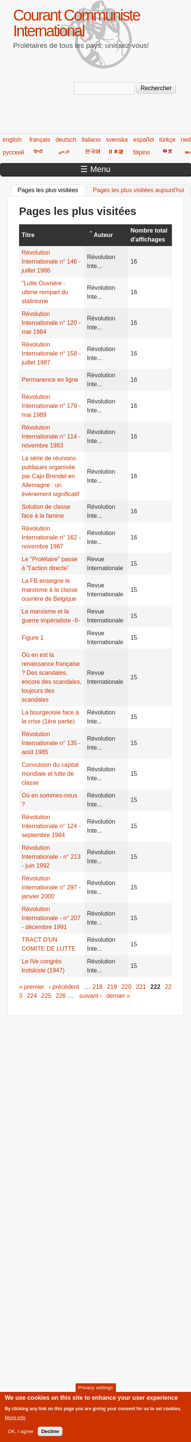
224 (32, 996)
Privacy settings (95, 1392)
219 (112, 987)
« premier (31, 987)
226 (61, 996)
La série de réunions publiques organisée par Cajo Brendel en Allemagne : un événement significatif (50, 476)
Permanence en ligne (50, 379)
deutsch (65, 139)
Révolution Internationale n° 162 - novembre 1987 (51, 537)
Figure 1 (33, 637)
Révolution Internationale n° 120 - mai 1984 (51, 323)
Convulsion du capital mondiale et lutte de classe (50, 774)
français (39, 139)
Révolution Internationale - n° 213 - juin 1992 (51, 857)
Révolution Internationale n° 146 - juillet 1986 (51, 261)
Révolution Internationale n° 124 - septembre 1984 (51, 826)
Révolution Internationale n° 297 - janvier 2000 (51, 887)
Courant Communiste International (76, 23)
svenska (117, 139)
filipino (141, 152)
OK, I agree (20, 1436)
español (143, 139)
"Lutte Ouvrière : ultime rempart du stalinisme (45, 292)
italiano (91, 139)
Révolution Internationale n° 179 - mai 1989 (51, 406)
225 (46, 996)
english (12, 139)
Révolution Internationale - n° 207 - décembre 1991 (51, 918)
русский (13, 152)
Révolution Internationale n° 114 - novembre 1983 (51, 436)
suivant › (90, 996)
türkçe (167, 139)
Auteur (103, 235)
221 (141, 987)
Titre (28, 235)
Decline (50, 1436)
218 (98, 987)
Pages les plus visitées (51, 189)
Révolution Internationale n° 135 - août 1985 (51, 743)
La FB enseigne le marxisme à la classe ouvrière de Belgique (49, 590)
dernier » (118, 996)
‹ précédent (64, 987)
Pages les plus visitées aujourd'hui (138, 190)
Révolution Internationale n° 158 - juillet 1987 (51, 353)
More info (15, 1422)
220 (126, 987)
